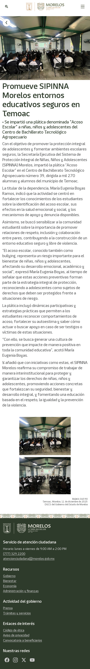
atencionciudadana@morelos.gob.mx (28, 559)
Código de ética (13, 630)
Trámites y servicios (17, 613)
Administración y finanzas (21, 591)
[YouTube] (32, 660)
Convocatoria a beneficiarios (22, 640)
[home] (44, 6)
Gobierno (9, 576)
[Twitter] (24, 660)
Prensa (8, 608)
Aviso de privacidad (16, 635)
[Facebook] (7, 660)
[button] (82, 6)
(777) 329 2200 (14, 554)
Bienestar (9, 581)
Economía (9, 586)
